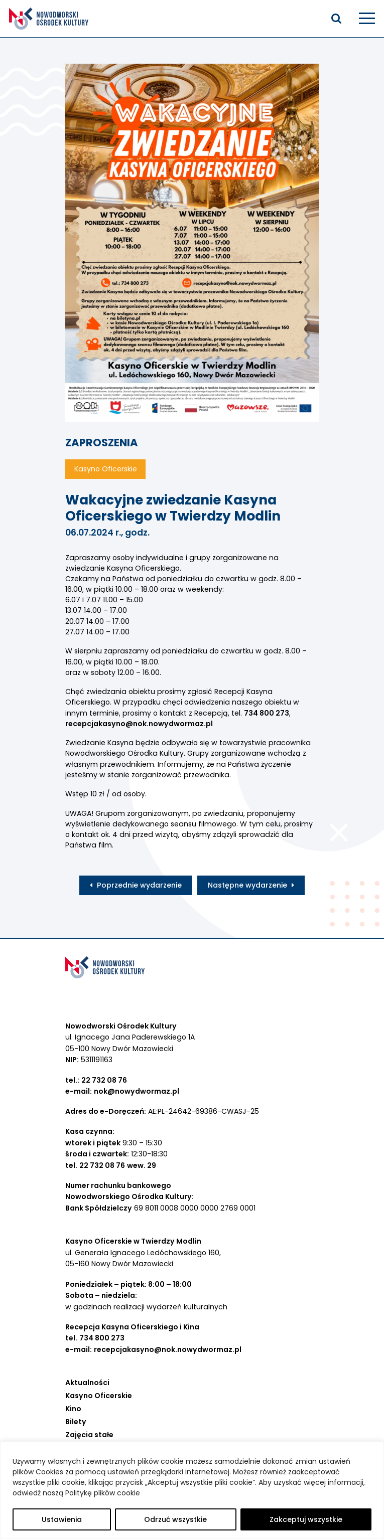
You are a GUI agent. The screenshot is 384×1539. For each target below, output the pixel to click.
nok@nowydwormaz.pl (136, 1091)
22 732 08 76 (104, 1080)
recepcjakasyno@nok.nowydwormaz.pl (167, 1349)
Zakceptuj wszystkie (306, 1519)
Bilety (75, 1422)
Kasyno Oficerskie (98, 1396)
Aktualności (87, 1383)
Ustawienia (62, 1519)
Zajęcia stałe (89, 1435)
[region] (192, 1490)
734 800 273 (101, 1338)
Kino (73, 1409)
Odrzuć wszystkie (175, 1519)
